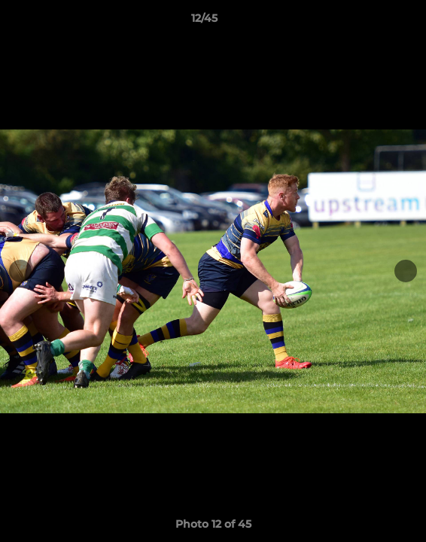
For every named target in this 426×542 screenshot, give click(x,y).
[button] (372, 22)
